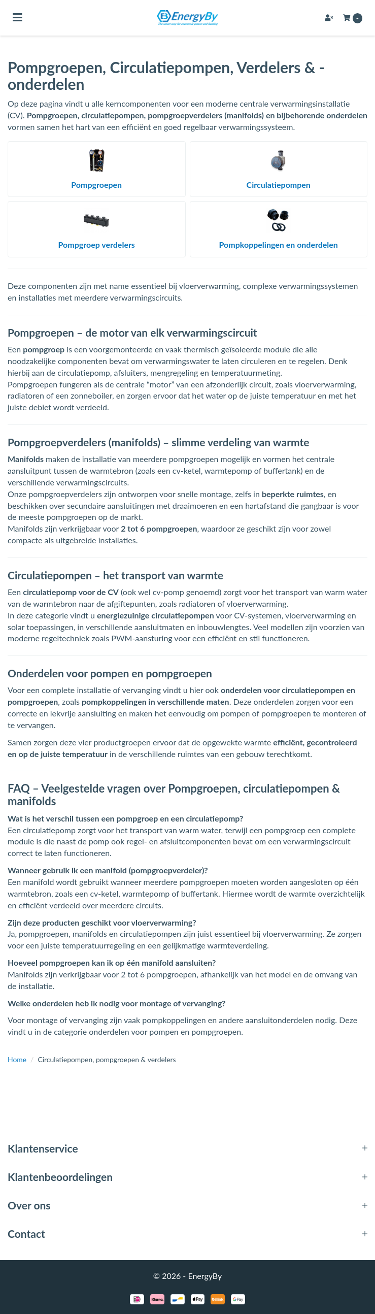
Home (17, 1059)
